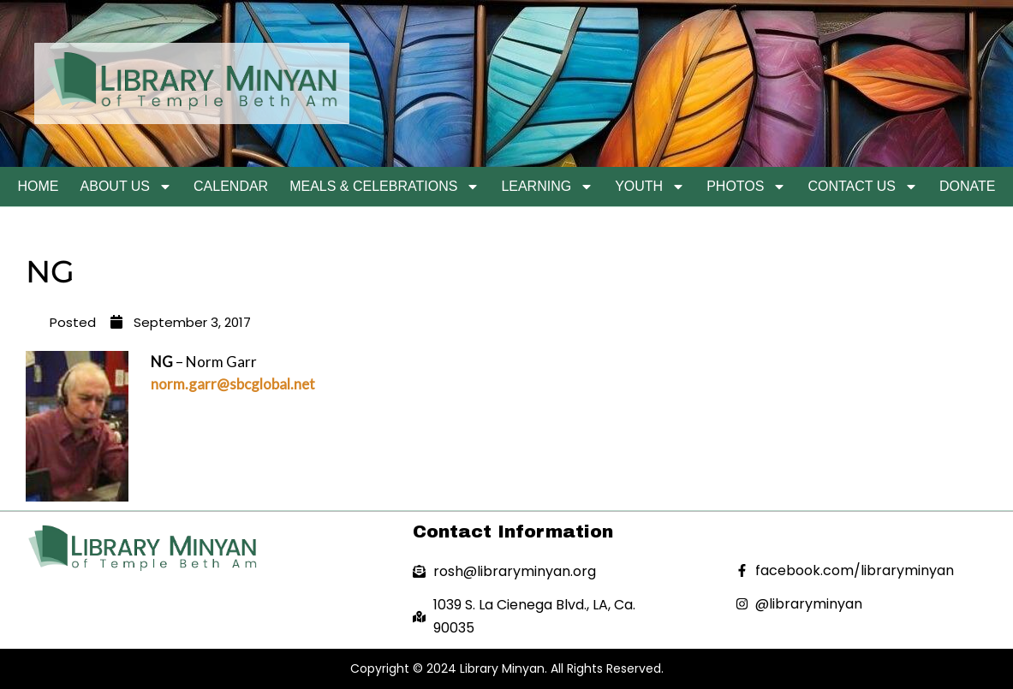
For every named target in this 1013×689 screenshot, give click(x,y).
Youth (650, 186)
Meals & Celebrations (384, 186)
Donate (967, 186)
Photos (746, 186)
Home (38, 186)
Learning (547, 186)
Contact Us (862, 186)
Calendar (231, 186)
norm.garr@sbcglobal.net (233, 384)
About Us (126, 186)
